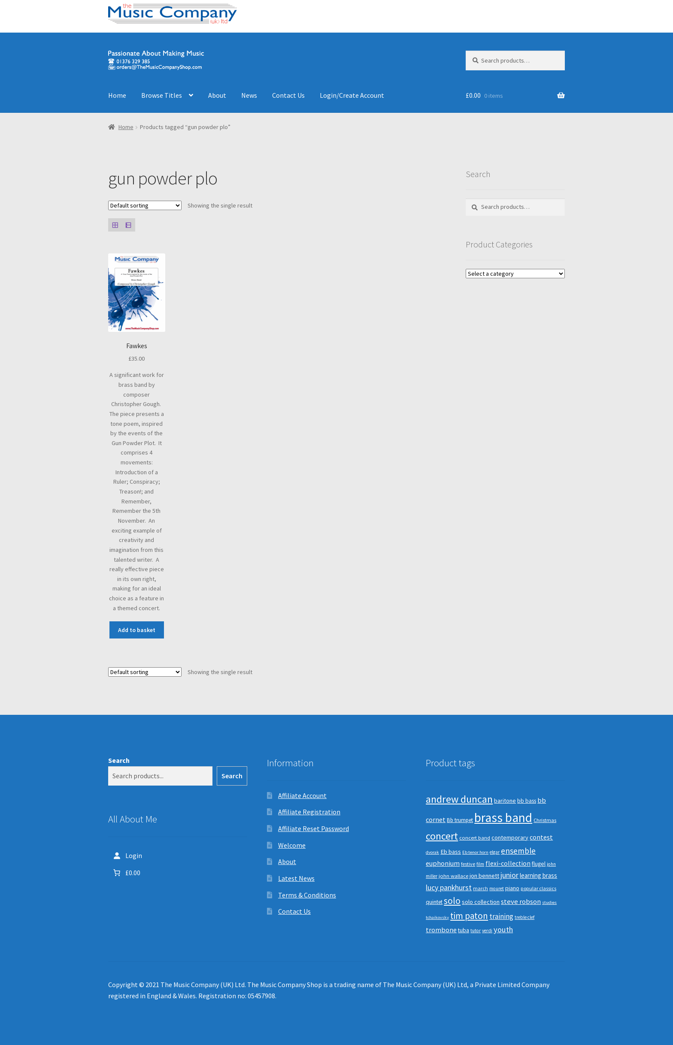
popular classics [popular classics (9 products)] (538, 888)
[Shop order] (145, 205)
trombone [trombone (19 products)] (441, 929)
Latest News (296, 878)
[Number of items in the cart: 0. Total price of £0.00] (126, 872)
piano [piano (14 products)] (512, 888)
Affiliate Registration (309, 811)
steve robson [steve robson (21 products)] (521, 901)
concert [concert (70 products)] (442, 836)
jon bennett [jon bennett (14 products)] (484, 875)
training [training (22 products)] (501, 916)
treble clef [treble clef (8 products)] (524, 917)
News (249, 95)
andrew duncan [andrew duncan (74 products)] (459, 799)
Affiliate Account (302, 795)
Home (117, 95)
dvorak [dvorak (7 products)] (432, 852)
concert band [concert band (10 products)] (474, 837)
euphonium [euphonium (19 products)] (443, 863)
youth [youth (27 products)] (503, 929)
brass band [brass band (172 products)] (503, 817)
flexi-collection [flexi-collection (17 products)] (508, 863)
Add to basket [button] (136, 630)
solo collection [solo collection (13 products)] (481, 902)
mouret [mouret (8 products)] (496, 888)
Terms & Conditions (307, 895)
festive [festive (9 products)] (468, 864)
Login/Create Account (352, 95)
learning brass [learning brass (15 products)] (538, 875)
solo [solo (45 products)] (452, 900)
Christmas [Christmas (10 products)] (545, 820)
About (217, 95)
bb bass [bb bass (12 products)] (526, 800)
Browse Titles (161, 95)
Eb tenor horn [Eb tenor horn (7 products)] (475, 852)
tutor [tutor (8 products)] (475, 931)
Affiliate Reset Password (313, 828)
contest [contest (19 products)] (541, 837)
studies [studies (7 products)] (549, 902)
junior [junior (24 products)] (509, 875)
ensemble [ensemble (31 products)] (518, 851)
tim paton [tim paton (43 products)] (469, 916)
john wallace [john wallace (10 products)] (453, 876)
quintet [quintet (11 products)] (434, 902)
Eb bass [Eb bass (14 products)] (450, 851)
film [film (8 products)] (480, 864)
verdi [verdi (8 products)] (487, 931)
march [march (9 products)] (480, 888)
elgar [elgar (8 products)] (495, 852)
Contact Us (288, 95)
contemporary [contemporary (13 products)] (509, 837)
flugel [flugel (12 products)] (539, 863)
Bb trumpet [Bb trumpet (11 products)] (460, 820)
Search (119, 760)
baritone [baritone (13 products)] (505, 800)
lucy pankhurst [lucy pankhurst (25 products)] (449, 887)
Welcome (292, 845)
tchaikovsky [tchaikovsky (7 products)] (437, 917)
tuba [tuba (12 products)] (463, 930)
